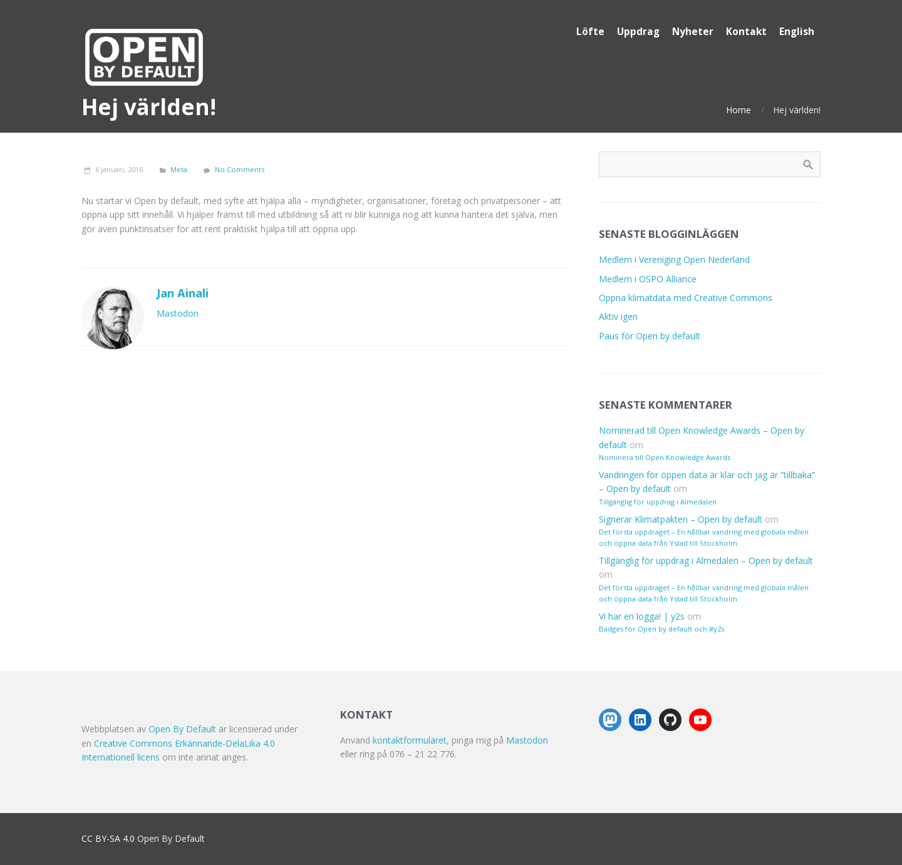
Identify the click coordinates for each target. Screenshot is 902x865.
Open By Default (182, 729)
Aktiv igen (618, 316)
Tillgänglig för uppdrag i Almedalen (658, 501)
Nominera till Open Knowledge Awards (664, 457)
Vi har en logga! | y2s (642, 616)
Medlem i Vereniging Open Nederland (674, 259)
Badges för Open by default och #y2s (661, 628)
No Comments (239, 169)
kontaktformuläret (410, 740)
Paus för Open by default (649, 336)
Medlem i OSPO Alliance (648, 279)
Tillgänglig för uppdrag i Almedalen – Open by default (706, 560)
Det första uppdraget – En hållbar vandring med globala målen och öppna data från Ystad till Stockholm (704, 537)
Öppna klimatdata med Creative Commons (685, 298)
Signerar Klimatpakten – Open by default (680, 519)
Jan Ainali (183, 292)
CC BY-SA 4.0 (108, 838)
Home (738, 110)
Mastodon (178, 313)
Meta (178, 169)
